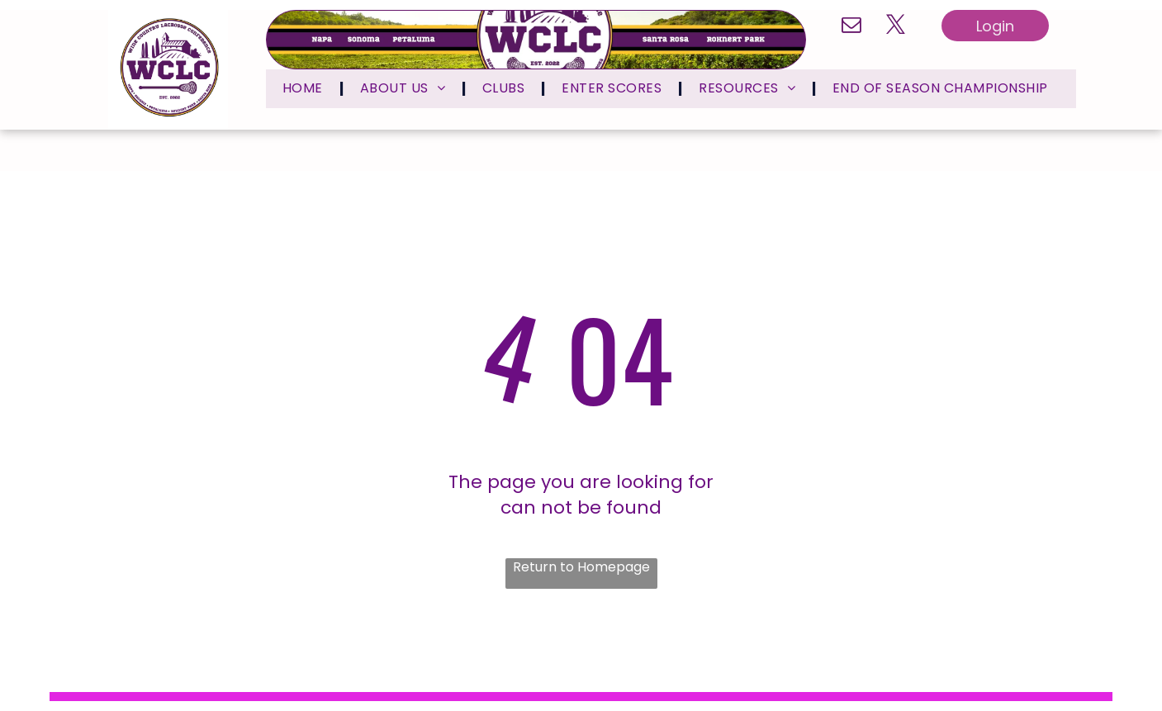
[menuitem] (305, 88)
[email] (851, 26)
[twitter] (895, 26)
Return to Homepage (581, 567)
